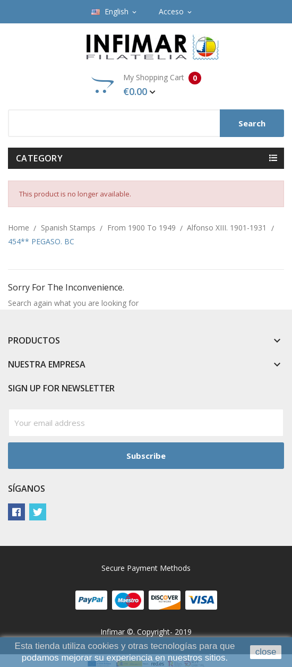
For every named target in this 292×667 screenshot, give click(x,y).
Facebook (16, 511)
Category (39, 158)
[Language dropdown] (114, 11)
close (266, 652)
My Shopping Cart (146, 85)
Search (251, 123)
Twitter (37, 511)
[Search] (146, 123)
